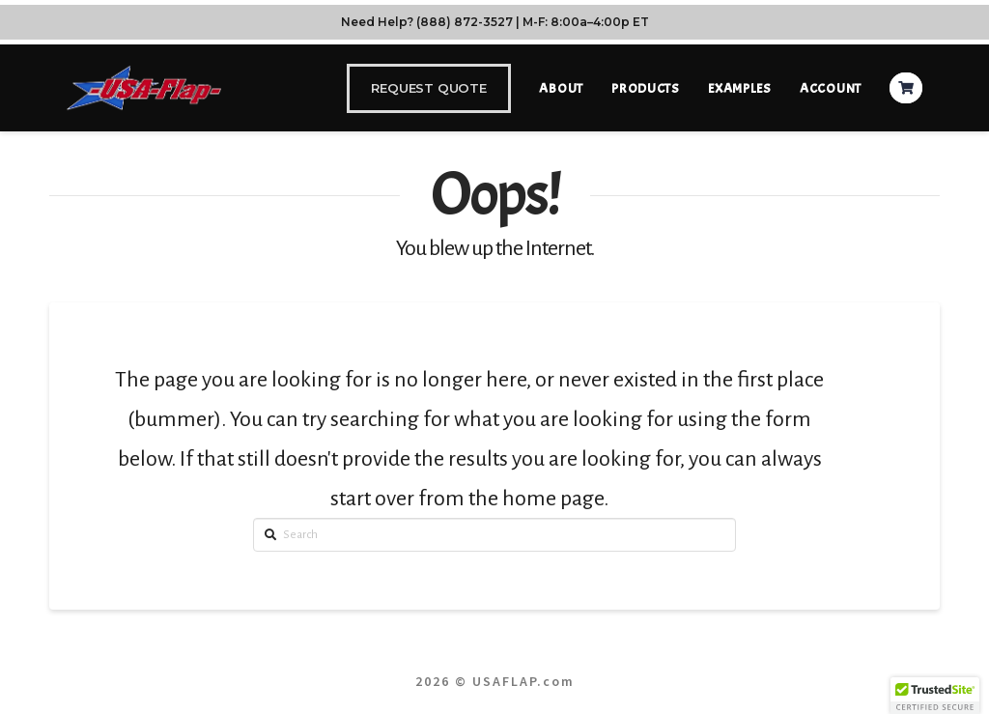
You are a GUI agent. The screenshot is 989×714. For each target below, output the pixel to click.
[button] (934, 695)
